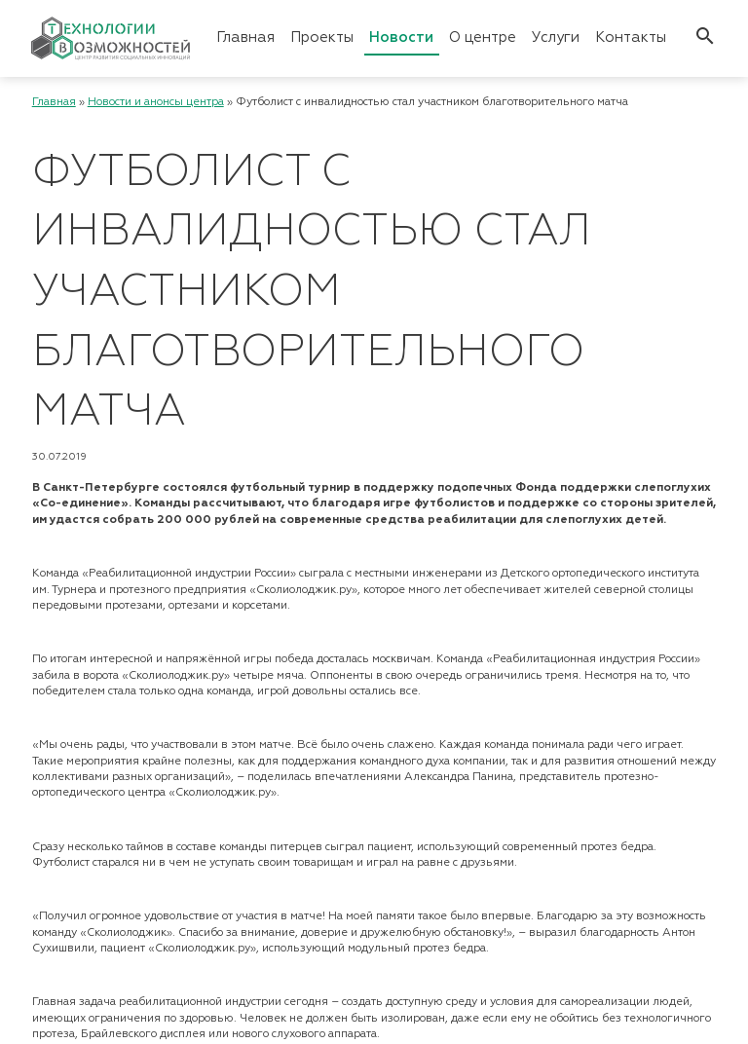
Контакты (630, 37)
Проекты (322, 37)
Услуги (556, 37)
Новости (401, 37)
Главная (245, 37)
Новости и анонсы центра (156, 102)
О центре (482, 37)
